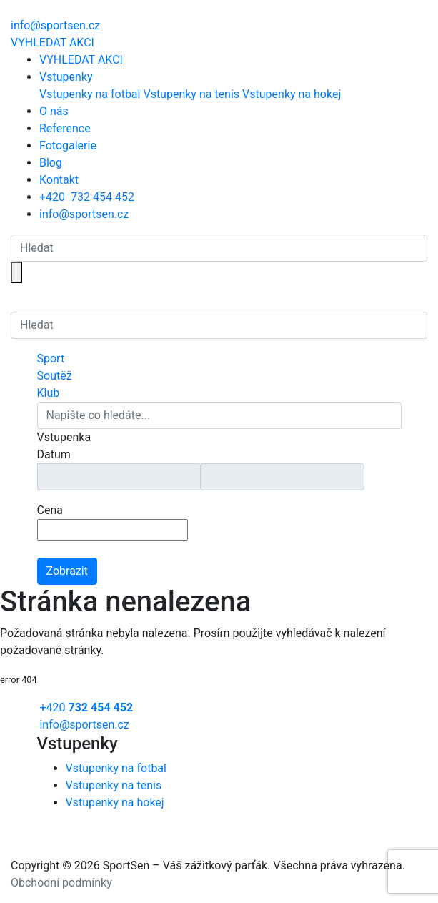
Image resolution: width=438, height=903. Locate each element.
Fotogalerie (67, 145)
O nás (54, 111)
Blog (50, 162)
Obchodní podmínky (61, 882)
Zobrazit (67, 571)
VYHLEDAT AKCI (52, 42)
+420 (86, 197)
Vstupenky (65, 77)
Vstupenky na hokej (291, 94)
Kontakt (59, 180)
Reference (65, 128)
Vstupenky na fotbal (89, 94)
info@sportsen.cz (84, 214)
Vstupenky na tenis (191, 94)
